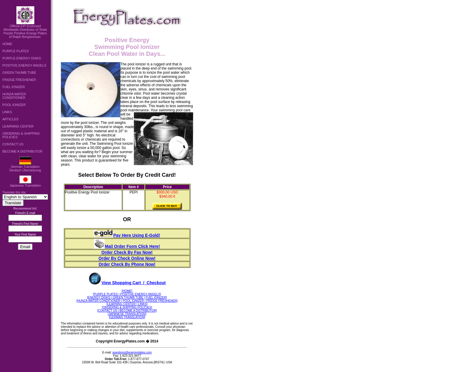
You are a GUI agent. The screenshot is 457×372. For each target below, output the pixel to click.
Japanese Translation (25, 184)
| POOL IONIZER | (133, 300)
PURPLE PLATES (15, 51)
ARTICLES (10, 119)
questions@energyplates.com (132, 352)
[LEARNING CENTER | (121, 304)
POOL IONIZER (14, 105)
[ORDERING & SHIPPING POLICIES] (127, 307)
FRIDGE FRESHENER (19, 80)
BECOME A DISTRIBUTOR (22, 151)
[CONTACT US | (108, 310)
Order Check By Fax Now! (127, 252)
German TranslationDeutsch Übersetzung (25, 167)
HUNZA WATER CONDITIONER (14, 95)
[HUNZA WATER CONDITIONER (98, 300)
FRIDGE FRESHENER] (161, 300)
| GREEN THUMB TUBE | (128, 297)
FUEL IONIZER (13, 87)
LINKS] (142, 304)
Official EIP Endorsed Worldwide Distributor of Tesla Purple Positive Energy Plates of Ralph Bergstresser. (25, 30)
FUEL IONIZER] (156, 297)
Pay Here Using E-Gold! (127, 235)
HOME (7, 44)
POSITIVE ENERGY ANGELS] (140, 294)
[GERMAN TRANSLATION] (127, 317)
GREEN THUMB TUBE (19, 72)
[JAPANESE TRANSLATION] (127, 314)
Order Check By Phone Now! (127, 264)
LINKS (7, 112)
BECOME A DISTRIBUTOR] (138, 310)
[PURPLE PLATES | (106, 294)
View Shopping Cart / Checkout (126, 282)
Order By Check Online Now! (126, 258)
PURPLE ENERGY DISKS (21, 58)
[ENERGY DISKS (99, 297)
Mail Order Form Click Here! (127, 246)
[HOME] (127, 291)
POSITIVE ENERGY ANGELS (24, 65)
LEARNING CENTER (18, 126)
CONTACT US (13, 144)
